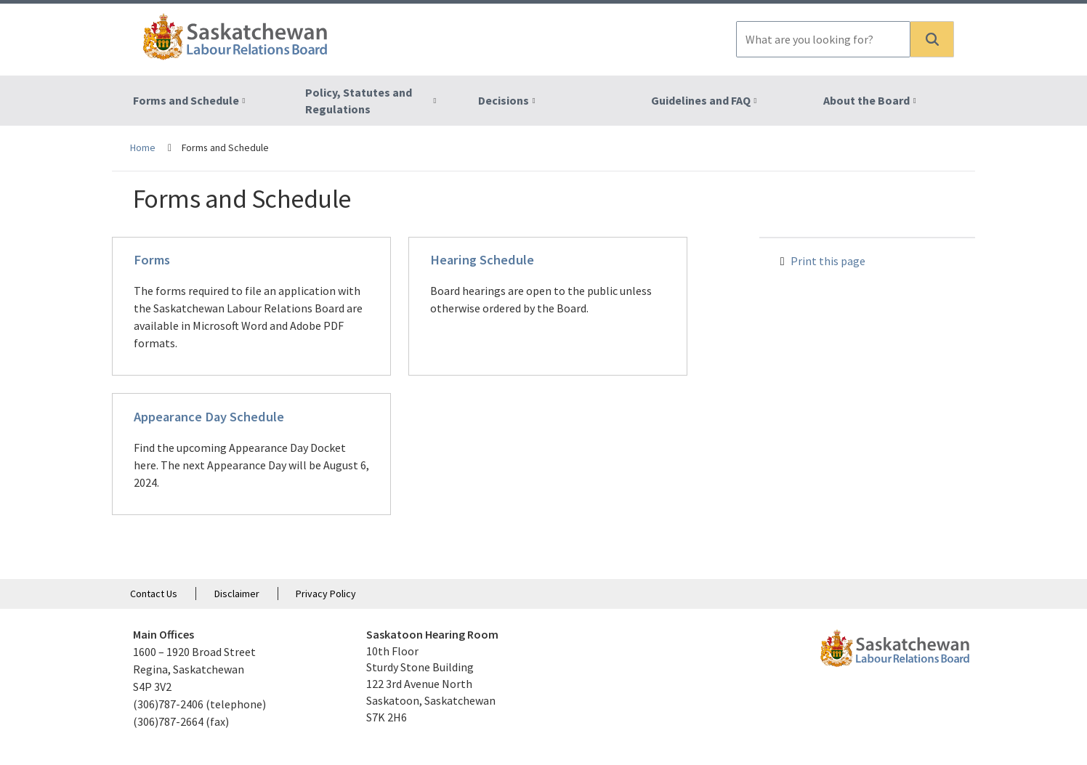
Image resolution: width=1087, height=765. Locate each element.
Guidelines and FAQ (701, 100)
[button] (932, 39)
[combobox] (823, 39)
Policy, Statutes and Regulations (358, 100)
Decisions (503, 100)
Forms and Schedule (186, 100)
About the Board (866, 100)
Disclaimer (236, 593)
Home (142, 147)
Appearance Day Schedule (209, 416)
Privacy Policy (326, 593)
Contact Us (153, 593)
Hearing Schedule (482, 259)
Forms (152, 259)
